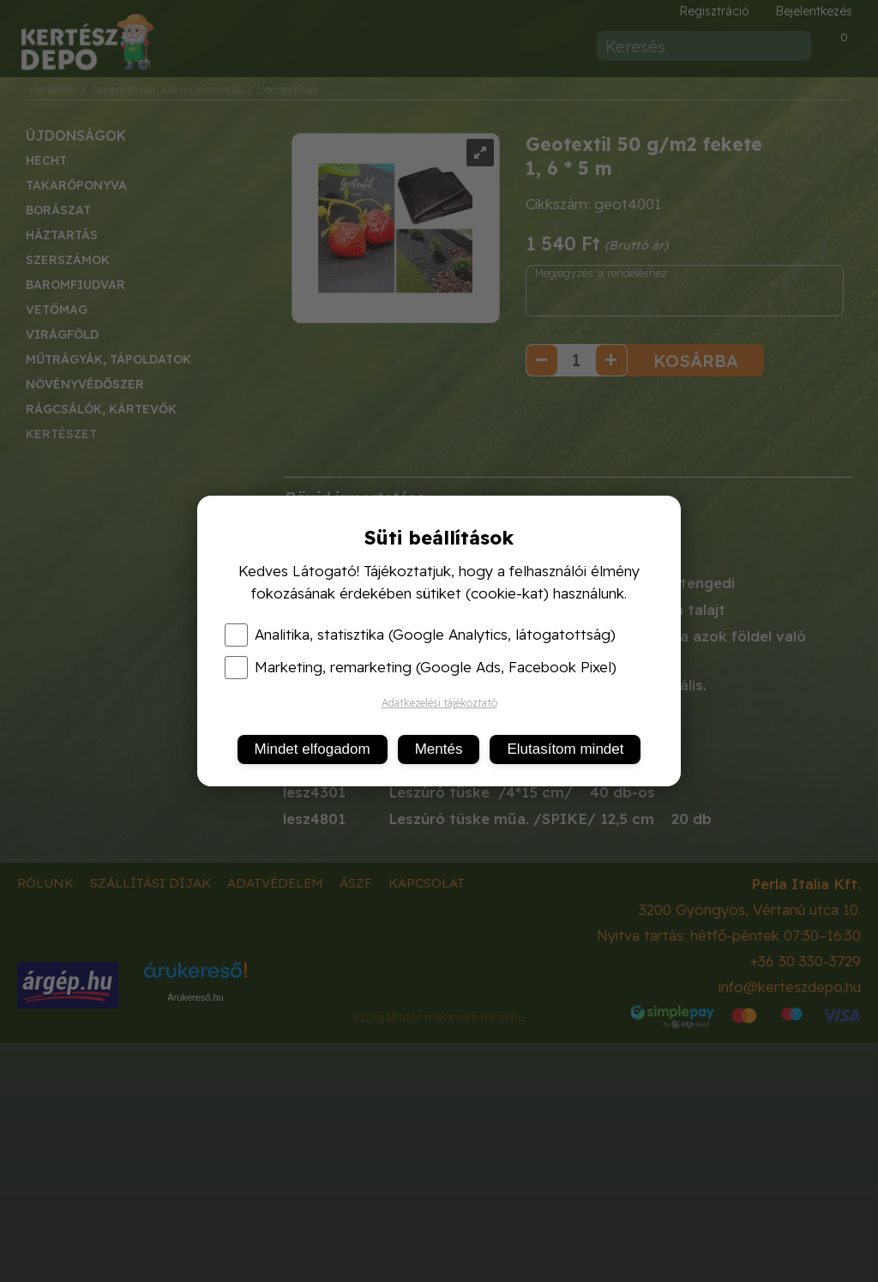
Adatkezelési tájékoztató (439, 702)
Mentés (439, 749)
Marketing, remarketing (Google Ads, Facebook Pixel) (420, 667)
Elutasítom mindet (565, 749)
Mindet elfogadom (312, 749)
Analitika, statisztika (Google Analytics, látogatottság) (420, 634)
